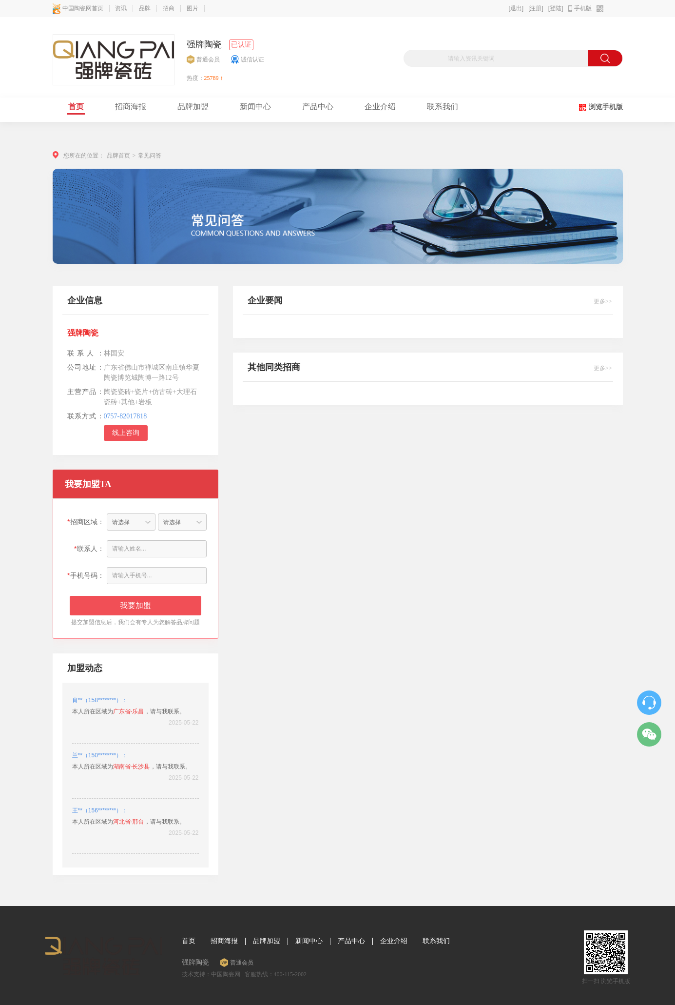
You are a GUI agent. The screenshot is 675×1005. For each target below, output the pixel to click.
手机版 (583, 8)
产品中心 (351, 941)
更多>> (603, 301)
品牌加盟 (266, 941)
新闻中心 (309, 941)
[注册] (535, 8)
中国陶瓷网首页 (78, 8)
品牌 (145, 8)
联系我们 (436, 941)
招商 (168, 8)
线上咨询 (125, 432)
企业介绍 (393, 941)
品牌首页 (118, 155)
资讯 (121, 8)
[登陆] (555, 8)
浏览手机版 (606, 107)
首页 (188, 941)
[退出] (515, 8)
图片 (192, 8)
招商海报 (224, 941)
